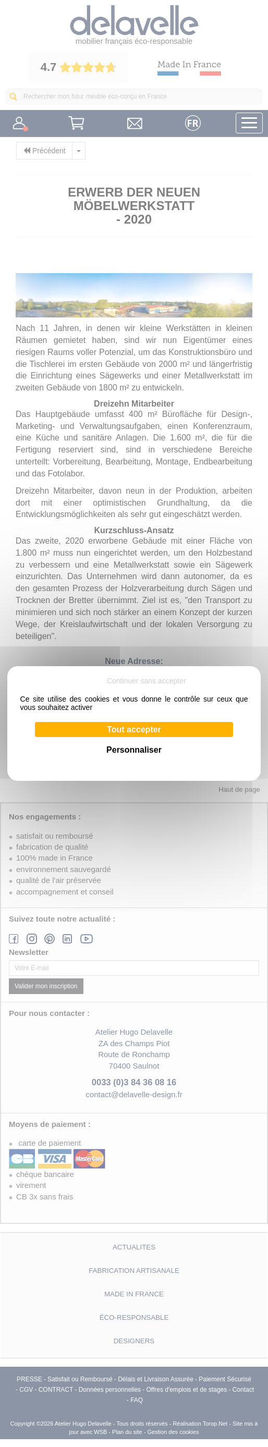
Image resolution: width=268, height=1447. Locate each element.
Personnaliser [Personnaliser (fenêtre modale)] (134, 749)
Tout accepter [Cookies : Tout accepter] (134, 729)
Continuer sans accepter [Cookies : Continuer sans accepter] (146, 681)
